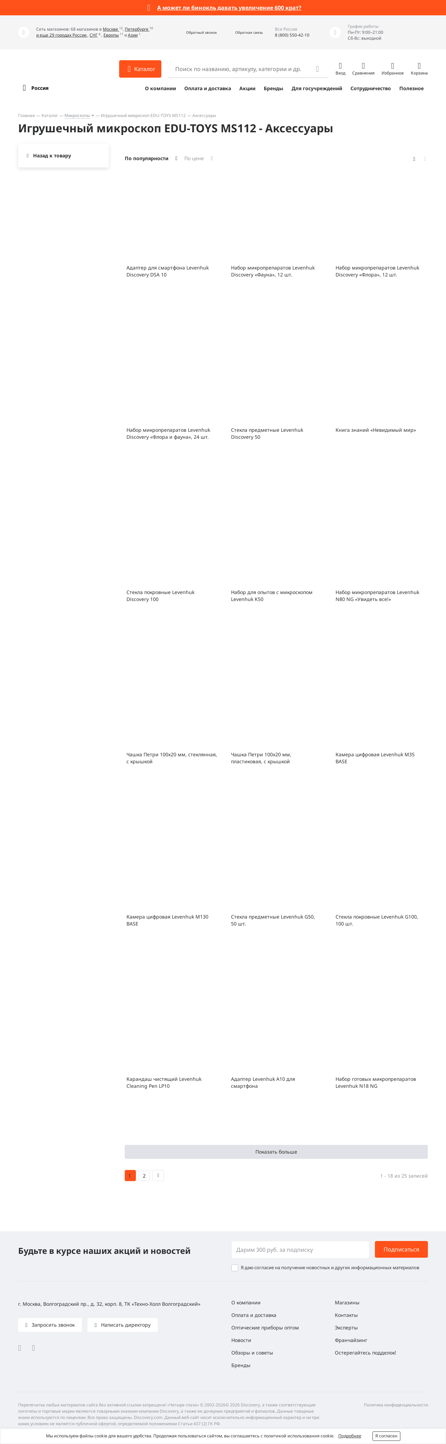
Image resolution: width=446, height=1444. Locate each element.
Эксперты (346, 1327)
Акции (247, 88)
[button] (194, 32)
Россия (39, 88)
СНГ (94, 35)
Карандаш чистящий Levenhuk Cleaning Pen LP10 (163, 1082)
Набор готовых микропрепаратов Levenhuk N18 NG (376, 1082)
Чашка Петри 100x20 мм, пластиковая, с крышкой (261, 758)
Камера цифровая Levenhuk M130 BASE (167, 920)
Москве (111, 29)
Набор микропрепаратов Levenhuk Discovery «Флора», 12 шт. (377, 271)
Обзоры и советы (252, 1352)
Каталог (49, 115)
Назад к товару (52, 155)
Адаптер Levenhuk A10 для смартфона (263, 1082)
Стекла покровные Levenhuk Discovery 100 (160, 595)
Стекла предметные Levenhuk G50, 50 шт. (273, 920)
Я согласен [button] (386, 1436)
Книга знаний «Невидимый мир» (376, 430)
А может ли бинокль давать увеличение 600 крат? (229, 7)
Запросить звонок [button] (52, 1324)
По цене (194, 158)
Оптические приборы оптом (265, 1327)
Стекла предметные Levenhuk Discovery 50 (267, 433)
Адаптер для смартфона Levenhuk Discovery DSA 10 (167, 271)
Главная (26, 115)
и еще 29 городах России (61, 35)
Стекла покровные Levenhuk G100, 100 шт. (377, 920)
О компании (160, 88)
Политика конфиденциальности (396, 1405)
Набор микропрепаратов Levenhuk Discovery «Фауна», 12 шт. (273, 271)
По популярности (146, 158)
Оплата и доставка (207, 88)
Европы (111, 35)
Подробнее (349, 1436)
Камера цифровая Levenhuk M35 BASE (375, 758)
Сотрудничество (371, 88)
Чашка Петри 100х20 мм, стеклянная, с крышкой (171, 758)
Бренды (273, 88)
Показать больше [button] (276, 1151)
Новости (241, 1340)
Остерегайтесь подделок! (365, 1352)
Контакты (346, 1315)
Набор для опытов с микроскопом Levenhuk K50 (272, 595)
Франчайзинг (351, 1340)
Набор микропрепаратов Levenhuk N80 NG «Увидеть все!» (377, 595)
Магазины (347, 1302)
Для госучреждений (317, 88)
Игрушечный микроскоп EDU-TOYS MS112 (143, 115)
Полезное (411, 88)
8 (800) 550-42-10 (292, 35)
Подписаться (401, 1249)
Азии (133, 35)
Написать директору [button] (125, 1324)
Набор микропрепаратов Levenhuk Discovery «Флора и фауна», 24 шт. (168, 433)
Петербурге (137, 29)
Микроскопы (77, 115)
